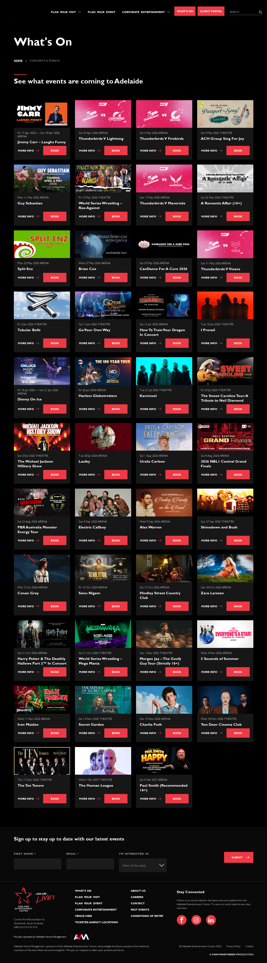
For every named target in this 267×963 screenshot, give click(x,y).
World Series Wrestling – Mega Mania (100, 661)
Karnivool (148, 395)
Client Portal (211, 11)
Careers (137, 897)
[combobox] (143, 865)
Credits (249, 946)
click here (182, 908)
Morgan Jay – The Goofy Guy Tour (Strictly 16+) (160, 661)
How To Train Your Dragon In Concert (162, 332)
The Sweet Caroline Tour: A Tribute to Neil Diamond (224, 398)
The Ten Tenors (31, 785)
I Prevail (208, 330)
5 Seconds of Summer (220, 658)
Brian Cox (87, 268)
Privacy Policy (233, 946)
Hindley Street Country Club (160, 595)
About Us (138, 891)
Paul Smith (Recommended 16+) (164, 788)
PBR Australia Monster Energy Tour (37, 529)
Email (72, 854)
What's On (185, 11)
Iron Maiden (28, 724)
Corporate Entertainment (143, 12)
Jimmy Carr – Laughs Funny (42, 142)
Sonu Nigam (89, 593)
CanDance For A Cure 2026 (163, 268)
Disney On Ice (30, 399)
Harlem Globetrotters (98, 395)
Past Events (140, 909)
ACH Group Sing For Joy (222, 138)
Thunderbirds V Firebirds (162, 138)
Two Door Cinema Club (221, 724)
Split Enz (25, 268)
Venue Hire (83, 916)
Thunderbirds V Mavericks (162, 203)
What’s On (83, 891)
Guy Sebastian (30, 203)
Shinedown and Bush (219, 527)
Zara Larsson (212, 593)
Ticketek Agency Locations (96, 922)
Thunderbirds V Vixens (220, 269)
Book (55, 150)
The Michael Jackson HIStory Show (35, 464)
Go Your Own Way (94, 330)
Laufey (84, 461)
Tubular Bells (29, 330)
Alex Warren (151, 527)
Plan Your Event (101, 12)
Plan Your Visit (63, 12)
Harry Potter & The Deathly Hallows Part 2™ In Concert (42, 661)
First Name (25, 854)
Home (18, 60)
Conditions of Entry (147, 916)
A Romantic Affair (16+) (221, 203)
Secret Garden (91, 724)
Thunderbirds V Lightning (101, 138)
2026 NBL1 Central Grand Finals (223, 464)
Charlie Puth (151, 724)
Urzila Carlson (152, 461)
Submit (237, 857)
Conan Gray (28, 593)
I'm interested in (134, 854)
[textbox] (138, 865)
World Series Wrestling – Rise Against (100, 205)
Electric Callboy (92, 527)
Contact (138, 903)
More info (28, 150)
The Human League (96, 785)
